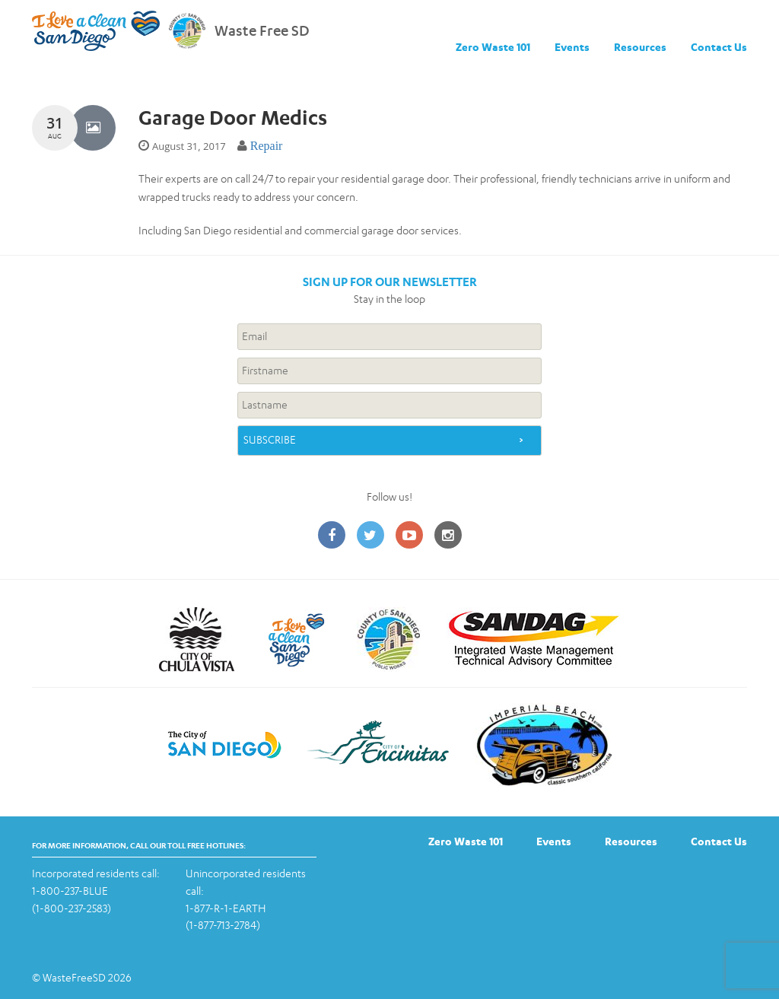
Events (572, 46)
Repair (266, 145)
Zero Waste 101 (493, 46)
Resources (640, 46)
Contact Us (719, 46)
